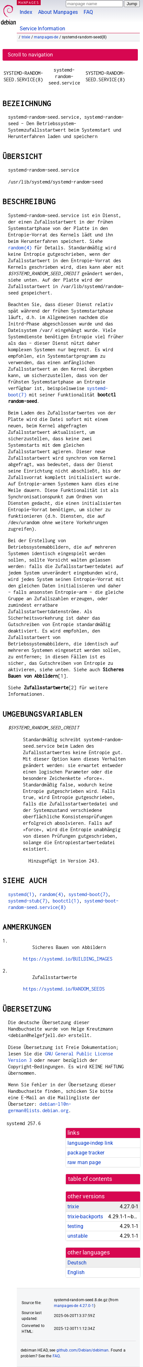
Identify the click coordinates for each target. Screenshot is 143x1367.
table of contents (90, 1179)
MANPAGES (28, 2)
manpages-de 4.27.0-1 (74, 1305)
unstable (77, 1236)
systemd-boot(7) (88, 894)
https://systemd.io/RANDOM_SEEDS (64, 989)
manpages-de (46, 37)
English (76, 1272)
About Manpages (58, 12)
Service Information (42, 28)
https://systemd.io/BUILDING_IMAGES (67, 959)
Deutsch (77, 1263)
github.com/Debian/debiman (82, 1350)
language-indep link (90, 1143)
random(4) (20, 247)
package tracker (85, 1153)
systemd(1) (21, 894)
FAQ (88, 12)
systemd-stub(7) (27, 900)
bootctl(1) (66, 900)
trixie (26, 37)
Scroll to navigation (30, 55)
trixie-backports (85, 1216)
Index (26, 12)
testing (75, 1226)
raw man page (84, 1162)
